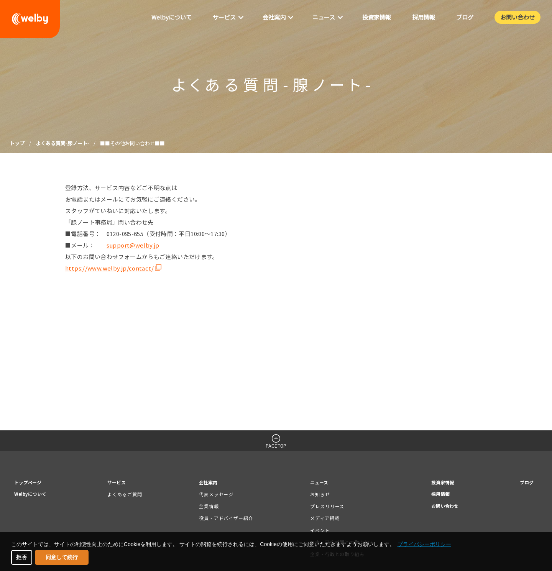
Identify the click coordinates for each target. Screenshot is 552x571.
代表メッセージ (216, 495)
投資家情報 (439, 483)
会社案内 (209, 483)
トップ (17, 143)
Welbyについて (33, 495)
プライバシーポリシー (424, 544)
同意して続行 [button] (62, 557)
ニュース (318, 483)
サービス (121, 483)
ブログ (525, 483)
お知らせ (317, 495)
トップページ (30, 483)
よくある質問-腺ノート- (62, 143)
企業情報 (209, 507)
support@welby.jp (133, 245)
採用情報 (436, 495)
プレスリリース (324, 507)
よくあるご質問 (127, 495)
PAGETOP (276, 446)
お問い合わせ (442, 508)
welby (30, 19)
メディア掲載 (322, 519)
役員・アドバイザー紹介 (226, 519)
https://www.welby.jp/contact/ (109, 268)
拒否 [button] (21, 557)
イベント (317, 531)
